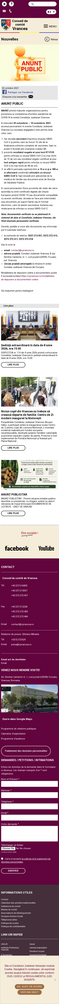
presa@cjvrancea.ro (21, 644)
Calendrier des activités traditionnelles (18, 903)
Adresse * (6, 790)
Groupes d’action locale (12, 916)
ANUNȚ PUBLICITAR (14, 494)
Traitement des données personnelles (26, 751)
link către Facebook (16, 548)
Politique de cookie (10, 923)
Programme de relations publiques (18, 728)
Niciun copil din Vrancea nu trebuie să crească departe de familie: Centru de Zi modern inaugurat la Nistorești (27, 415)
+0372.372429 (18, 639)
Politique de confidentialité (13, 926)
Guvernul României (38, 955)
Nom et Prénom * (10, 779)
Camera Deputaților (38, 948)
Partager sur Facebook (20, 92)
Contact (4, 899)
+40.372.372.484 (19, 616)
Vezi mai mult (29, 992)
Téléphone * (7, 801)
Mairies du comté (9, 909)
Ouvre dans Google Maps (17, 719)
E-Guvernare (6, 955)
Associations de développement (16, 913)
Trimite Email (5, 11)
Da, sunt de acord (29, 986)
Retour (51, 39)
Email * (4, 813)
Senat (32, 944)
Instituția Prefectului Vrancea (10, 949)
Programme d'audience (13, 738)
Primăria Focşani (37, 951)
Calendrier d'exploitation (13, 733)
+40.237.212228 (19, 606)
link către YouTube (46, 548)
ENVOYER (13, 870)
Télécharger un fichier (12, 845)
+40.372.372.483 (19, 611)
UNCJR (4, 944)
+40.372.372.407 (19, 595)
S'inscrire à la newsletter (14, 97)
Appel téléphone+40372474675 (11, 11)
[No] (55, 979)
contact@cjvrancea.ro (22, 250)
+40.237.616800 (19, 585)
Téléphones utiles (9, 920)
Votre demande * (10, 824)
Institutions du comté (10, 906)
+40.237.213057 (19, 590)
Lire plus (13, 364)
